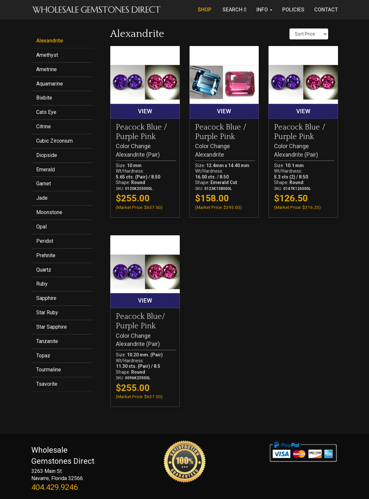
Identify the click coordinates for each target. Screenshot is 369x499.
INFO (264, 10)
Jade (42, 198)
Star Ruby (47, 312)
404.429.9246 (54, 487)
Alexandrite (49, 41)
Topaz (43, 355)
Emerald (45, 169)
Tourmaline (48, 369)
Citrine (43, 126)
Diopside (46, 155)
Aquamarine (49, 84)
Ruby (42, 284)
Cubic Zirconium (54, 141)
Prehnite (45, 255)
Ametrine (46, 69)
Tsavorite (46, 384)
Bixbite (44, 98)
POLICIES (293, 10)
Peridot (44, 241)
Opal (41, 227)
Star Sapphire (51, 327)
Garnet (43, 183)
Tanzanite (47, 341)
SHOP (205, 10)
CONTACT (326, 10)
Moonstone (49, 212)
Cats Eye (46, 112)
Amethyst (47, 55)
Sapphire (46, 298)
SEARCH (235, 10)
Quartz (43, 270)
